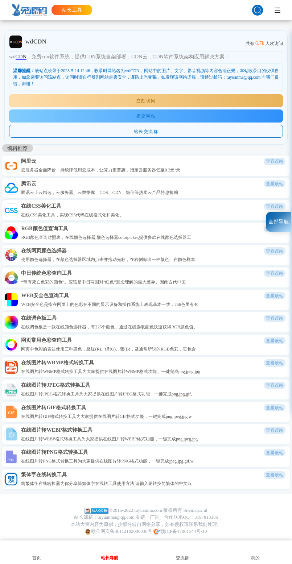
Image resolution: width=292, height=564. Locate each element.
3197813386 (206, 517)
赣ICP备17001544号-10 (180, 531)
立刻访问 (146, 100)
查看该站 (274, 161)
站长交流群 (146, 131)
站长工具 (72, 10)
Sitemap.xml (195, 510)
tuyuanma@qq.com (116, 517)
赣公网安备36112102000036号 (118, 531)
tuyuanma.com (148, 510)
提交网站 (146, 116)
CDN (21, 56)
